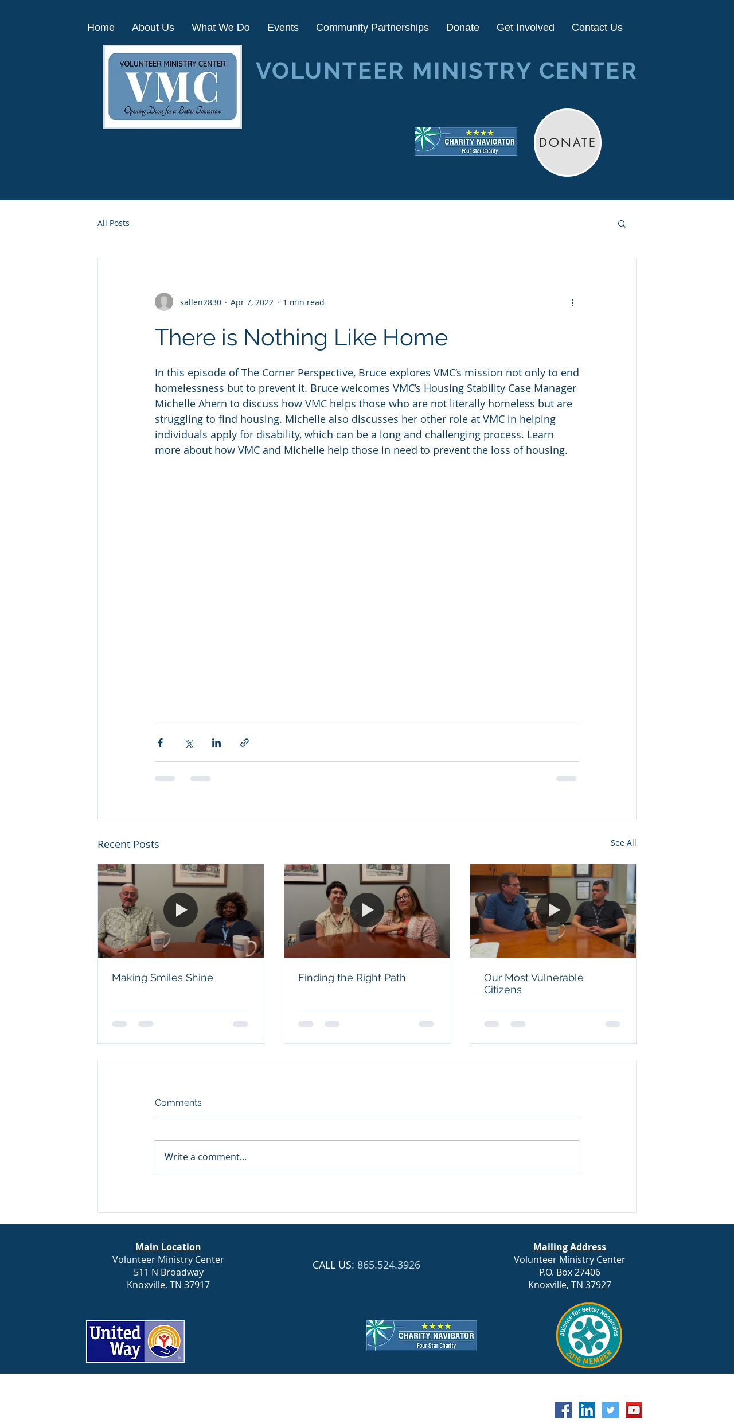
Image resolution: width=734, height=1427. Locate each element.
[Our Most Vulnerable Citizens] (553, 910)
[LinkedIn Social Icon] (587, 1410)
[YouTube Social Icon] (634, 1410)
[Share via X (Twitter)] (188, 742)
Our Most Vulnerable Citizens (534, 983)
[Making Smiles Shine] (181, 910)
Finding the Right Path (352, 977)
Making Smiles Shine (162, 977)
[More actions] (572, 302)
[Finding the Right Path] (367, 910)
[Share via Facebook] (160, 742)
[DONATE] (568, 142)
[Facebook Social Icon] (563, 1410)
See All (624, 842)
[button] (621, 223)
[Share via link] (244, 742)
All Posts (113, 222)
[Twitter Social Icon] (610, 1410)
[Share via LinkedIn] (216, 742)
